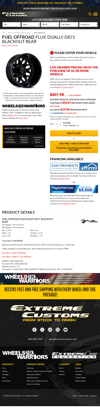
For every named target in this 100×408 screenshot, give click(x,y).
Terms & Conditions (33, 384)
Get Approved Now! (68, 204)
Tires (4, 368)
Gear (4, 378)
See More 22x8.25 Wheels (14, 253)
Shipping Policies (32, 378)
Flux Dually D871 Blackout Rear (19, 33)
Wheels (5, 371)
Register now (60, 87)
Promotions (79, 371)
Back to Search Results (10, 45)
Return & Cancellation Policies (37, 381)
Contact (62, 371)
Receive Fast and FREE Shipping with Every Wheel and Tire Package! (50, 293)
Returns (93, 396)
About (61, 368)
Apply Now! (55, 106)
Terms (75, 396)
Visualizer (78, 374)
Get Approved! (70, 113)
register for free (14, 115)
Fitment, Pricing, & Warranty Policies (39, 371)
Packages (5, 374)
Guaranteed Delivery (34, 374)
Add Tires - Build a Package (74, 147)
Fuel (3, 33)
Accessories (6, 381)
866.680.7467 (35, 339)
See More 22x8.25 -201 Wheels (16, 257)
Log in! (70, 87)
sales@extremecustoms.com (62, 339)
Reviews (62, 374)
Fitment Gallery (80, 378)
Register (78, 368)
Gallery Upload (80, 381)
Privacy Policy (84, 396)
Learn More (23, 118)
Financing (30, 368)
